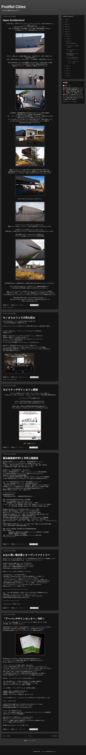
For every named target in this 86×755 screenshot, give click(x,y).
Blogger (54, 751)
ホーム (31, 736)
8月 (67, 68)
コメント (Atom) (31, 740)
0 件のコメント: (23, 305)
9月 (67, 66)
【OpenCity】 (10, 307)
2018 (66, 19)
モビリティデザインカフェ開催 (20, 389)
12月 (67, 36)
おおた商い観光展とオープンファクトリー (26, 555)
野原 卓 (67, 85)
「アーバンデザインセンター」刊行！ (24, 618)
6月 (67, 73)
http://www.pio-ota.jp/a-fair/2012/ (11, 600)
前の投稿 (54, 736)
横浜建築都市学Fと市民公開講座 (20, 458)
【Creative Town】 (12, 379)
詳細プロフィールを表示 (70, 101)
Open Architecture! (14, 20)
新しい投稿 (6, 736)
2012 (66, 34)
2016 (66, 24)
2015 (66, 26)
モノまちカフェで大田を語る (19, 317)
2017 (66, 22)
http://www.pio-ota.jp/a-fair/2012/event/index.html (15, 589)
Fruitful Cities (13, 7)
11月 (67, 38)
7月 (67, 71)
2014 (66, 29)
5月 (67, 75)
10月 (67, 41)
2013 (66, 31)
